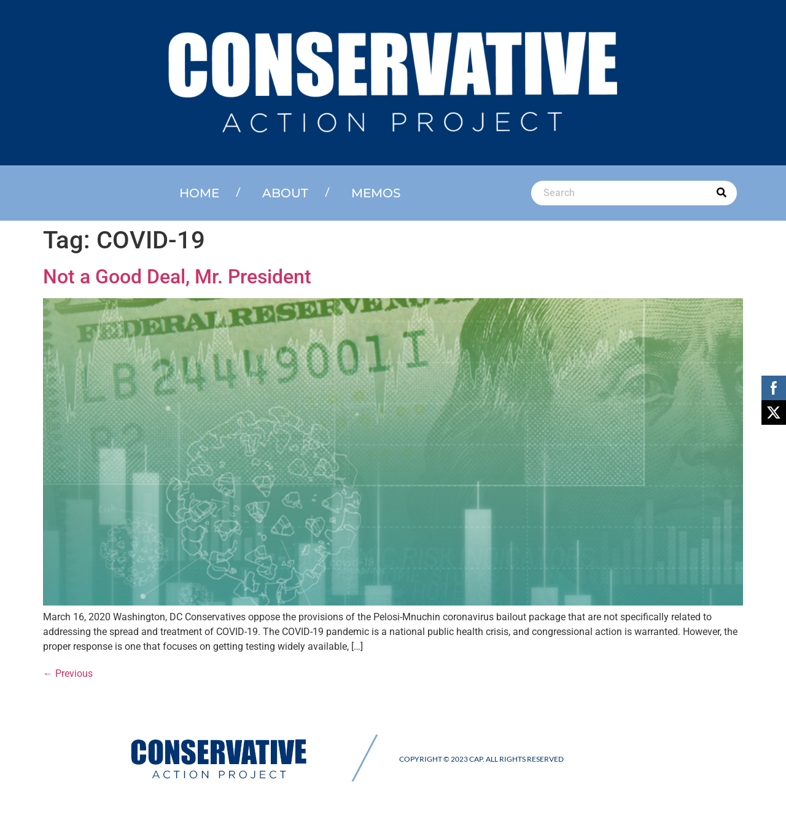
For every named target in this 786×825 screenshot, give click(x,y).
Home (199, 193)
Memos (375, 193)
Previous (68, 673)
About (285, 193)
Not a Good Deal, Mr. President (177, 276)
